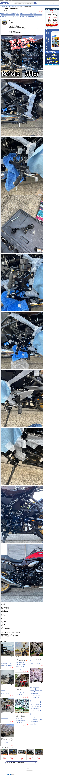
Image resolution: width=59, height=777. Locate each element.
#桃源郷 (7, 665)
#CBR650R (3, 691)
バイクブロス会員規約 (33, 773)
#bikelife (32, 693)
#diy (23, 16)
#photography (36, 693)
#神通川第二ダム (37, 663)
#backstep (16, 16)
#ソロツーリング (18, 692)
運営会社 (22, 773)
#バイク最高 (40, 719)
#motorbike (37, 691)
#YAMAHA (18, 666)
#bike (40, 691)
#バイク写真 (33, 697)
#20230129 (2, 13)
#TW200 (22, 666)
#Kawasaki (3, 665)
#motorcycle (18, 668)
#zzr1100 (32, 663)
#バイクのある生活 (20, 13)
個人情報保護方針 (40, 773)
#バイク (24, 662)
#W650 (10, 663)
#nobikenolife (33, 721)
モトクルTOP (8, 6)
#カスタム (22, 668)
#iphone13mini (36, 16)
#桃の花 (10, 665)
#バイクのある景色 (4, 663)
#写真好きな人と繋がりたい (35, 708)
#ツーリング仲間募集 (29, 16)
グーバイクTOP (2, 6)
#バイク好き (38, 695)
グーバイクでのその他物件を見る (15, 762)
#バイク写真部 (33, 695)
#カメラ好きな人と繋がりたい (35, 704)
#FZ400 (32, 723)
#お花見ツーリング (19, 718)
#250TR (7, 742)
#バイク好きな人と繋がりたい (35, 710)
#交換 (21, 16)
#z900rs (35, 13)
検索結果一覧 (14, 6)
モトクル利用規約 (27, 773)
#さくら (34, 686)
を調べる (52, 24)
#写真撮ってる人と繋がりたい (35, 706)
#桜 (31, 686)
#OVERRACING (4, 16)
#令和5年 (7, 13)
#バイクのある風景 (29, 13)
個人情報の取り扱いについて (47, 773)
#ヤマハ (24, 664)
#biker (35, 723)
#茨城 (23, 692)
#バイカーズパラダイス (5, 693)
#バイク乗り (38, 697)
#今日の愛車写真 (13, 13)
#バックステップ (11, 16)
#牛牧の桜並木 (18, 720)
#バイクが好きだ (18, 664)
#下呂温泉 (23, 720)
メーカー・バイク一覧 (55, 3)
